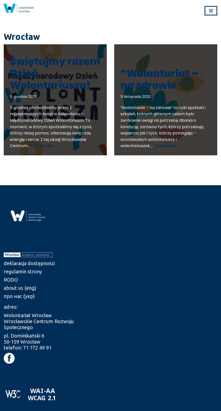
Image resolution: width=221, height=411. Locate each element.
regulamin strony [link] (23, 271)
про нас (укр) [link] (19, 296)
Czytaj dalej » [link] (43, 146)
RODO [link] (11, 280)
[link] (19, 8)
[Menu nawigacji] (211, 10)
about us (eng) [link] (20, 288)
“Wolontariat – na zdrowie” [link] (159, 79)
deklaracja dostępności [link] (29, 263)
